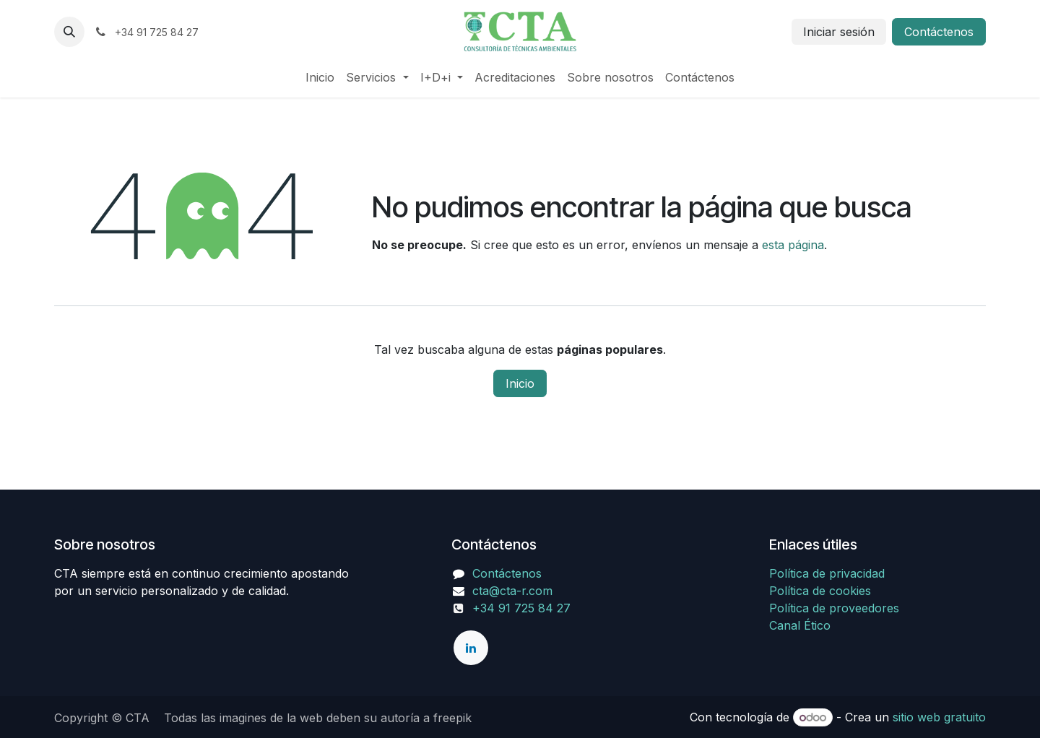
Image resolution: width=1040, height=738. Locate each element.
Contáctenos (939, 32)
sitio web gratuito (939, 717)
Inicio (520, 383)
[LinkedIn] (471, 647)
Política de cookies (820, 590)
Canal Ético (800, 625)
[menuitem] (320, 77)
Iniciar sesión (839, 32)
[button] (69, 32)
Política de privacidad (827, 573)
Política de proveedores (834, 608)
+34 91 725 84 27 (511, 608)
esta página (793, 245)
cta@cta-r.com (512, 590)
